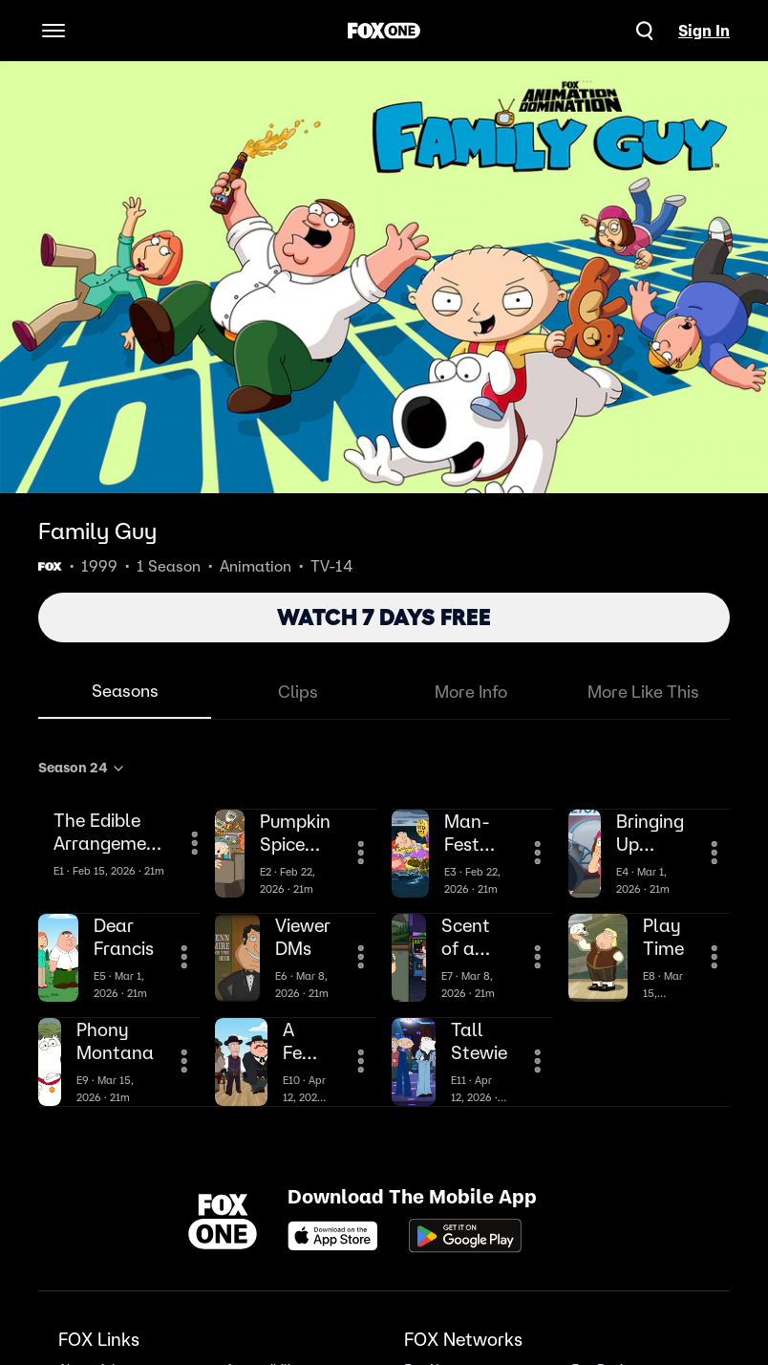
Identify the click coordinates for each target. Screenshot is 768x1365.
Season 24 (82, 767)
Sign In (704, 30)
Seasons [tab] (125, 691)
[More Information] (195, 843)
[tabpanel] (384, 929)
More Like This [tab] (643, 692)
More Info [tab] (471, 692)
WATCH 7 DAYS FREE (384, 617)
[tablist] (384, 692)
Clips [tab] (298, 692)
